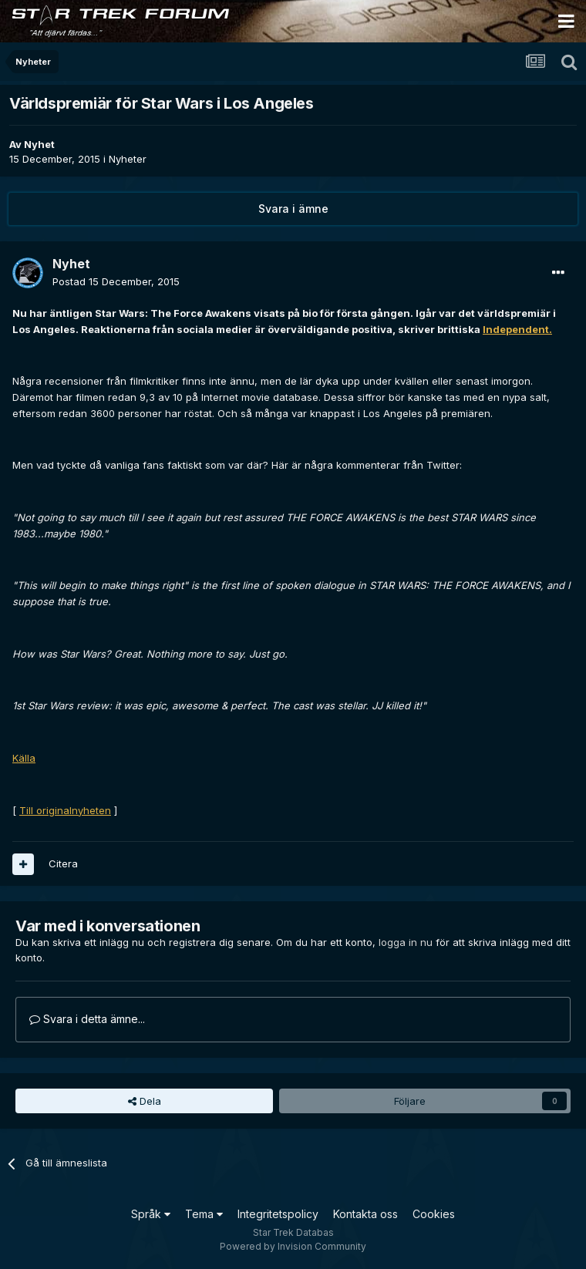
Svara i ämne (293, 208)
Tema (204, 1213)
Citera (63, 863)
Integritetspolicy (277, 1213)
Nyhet (39, 144)
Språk (150, 1213)
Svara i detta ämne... (87, 1018)
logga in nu (406, 942)
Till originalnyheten (65, 810)
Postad (116, 281)
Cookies (434, 1213)
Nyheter (127, 159)
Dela (144, 1100)
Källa (23, 758)
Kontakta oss (365, 1213)
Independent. (517, 329)
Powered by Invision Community (293, 1246)
